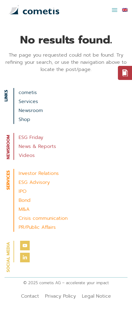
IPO (22, 191)
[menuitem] (125, 10)
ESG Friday (31, 137)
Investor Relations (39, 173)
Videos (27, 155)
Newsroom (31, 110)
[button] (114, 9)
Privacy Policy (60, 296)
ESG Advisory (34, 182)
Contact (30, 296)
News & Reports (37, 146)
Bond (25, 200)
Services (28, 101)
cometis (28, 92)
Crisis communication (43, 218)
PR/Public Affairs (37, 227)
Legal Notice (96, 296)
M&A (24, 209)
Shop (24, 119)
